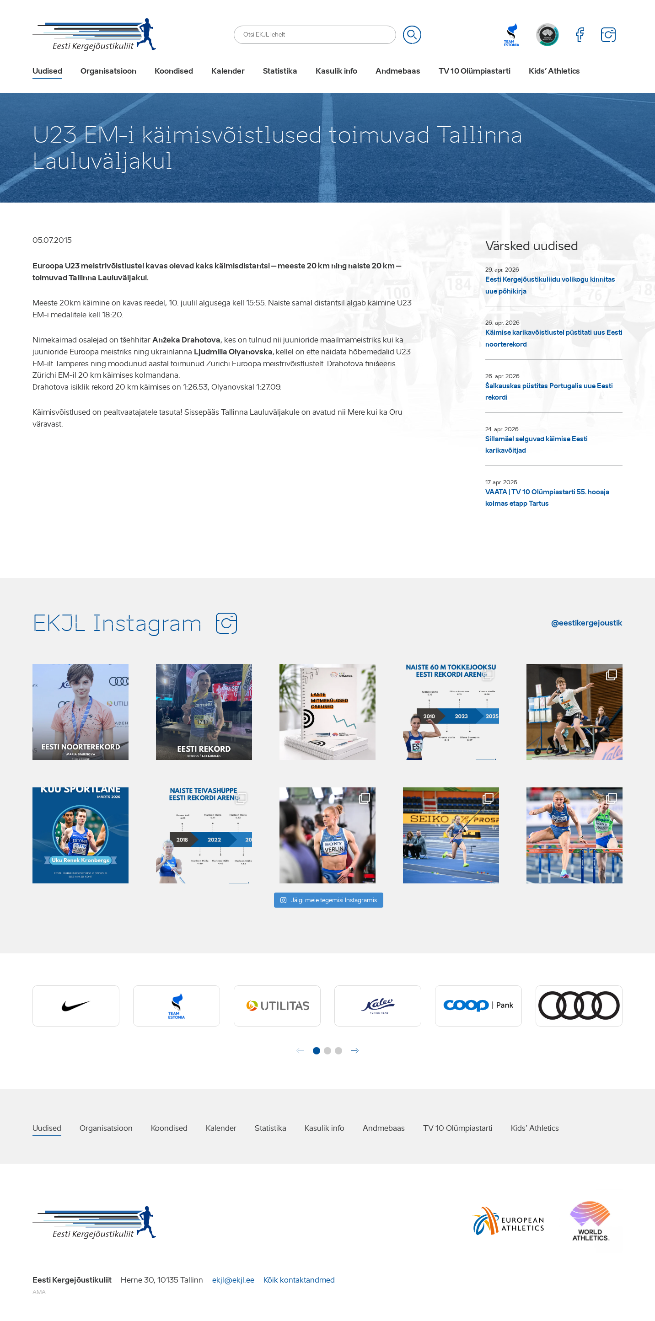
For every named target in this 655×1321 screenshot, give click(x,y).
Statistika (280, 71)
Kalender (228, 71)
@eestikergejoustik (587, 622)
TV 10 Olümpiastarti (474, 71)
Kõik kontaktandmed (299, 1280)
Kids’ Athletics (554, 71)
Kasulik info (336, 71)
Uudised (47, 71)
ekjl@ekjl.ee (233, 1280)
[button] (316, 1050)
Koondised (174, 71)
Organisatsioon (108, 71)
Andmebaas (398, 71)
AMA (39, 1292)
